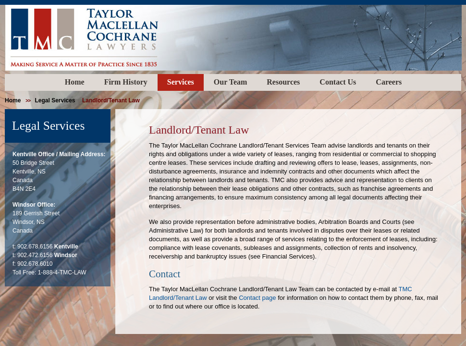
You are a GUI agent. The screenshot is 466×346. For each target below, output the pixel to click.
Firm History (125, 82)
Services (180, 82)
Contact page (257, 297)
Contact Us (337, 82)
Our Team (230, 82)
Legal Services (55, 100)
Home (75, 82)
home (13, 100)
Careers (389, 82)
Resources (283, 82)
